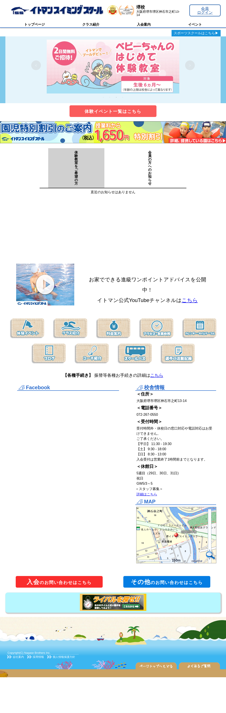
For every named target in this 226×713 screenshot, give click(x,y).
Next (190, 65)
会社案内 (18, 657)
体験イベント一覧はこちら (113, 111)
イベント (195, 24)
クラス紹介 (90, 24)
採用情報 (38, 657)
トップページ (34, 24)
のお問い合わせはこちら (59, 582)
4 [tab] (123, 97)
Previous (36, 65)
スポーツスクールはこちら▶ (196, 33)
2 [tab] (110, 97)
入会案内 (144, 24)
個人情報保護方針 (64, 657)
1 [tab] (103, 97)
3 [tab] (116, 97)
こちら (190, 300)
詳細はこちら (146, 494)
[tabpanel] (113, 65)
